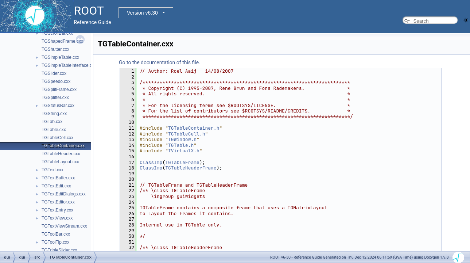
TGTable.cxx (54, 129)
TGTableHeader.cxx (61, 153)
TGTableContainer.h (193, 128)
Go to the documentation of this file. (159, 62)
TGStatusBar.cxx (58, 105)
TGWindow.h (182, 139)
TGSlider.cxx (54, 73)
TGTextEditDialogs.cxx (64, 194)
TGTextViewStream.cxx (64, 226)
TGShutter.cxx (55, 49)
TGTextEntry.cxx (57, 210)
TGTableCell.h (186, 134)
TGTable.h (181, 145)
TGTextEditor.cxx (58, 202)
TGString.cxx (54, 113)
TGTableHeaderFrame (190, 168)
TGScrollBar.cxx (57, 33)
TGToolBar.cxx (56, 234)
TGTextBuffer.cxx (58, 177)
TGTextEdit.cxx (56, 185)
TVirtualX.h (183, 151)
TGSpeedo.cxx (56, 81)
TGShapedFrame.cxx (62, 41)
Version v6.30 (142, 13)
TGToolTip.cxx (55, 242)
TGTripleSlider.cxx (59, 250)
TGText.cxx (52, 169)
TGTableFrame (182, 162)
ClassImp (151, 162)
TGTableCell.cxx (57, 137)
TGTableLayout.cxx (60, 161)
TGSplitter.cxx (55, 97)
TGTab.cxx (52, 121)
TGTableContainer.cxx (63, 145)
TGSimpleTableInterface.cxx (69, 65)
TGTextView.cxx (57, 218)
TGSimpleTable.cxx (60, 57)
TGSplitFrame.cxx (59, 89)
